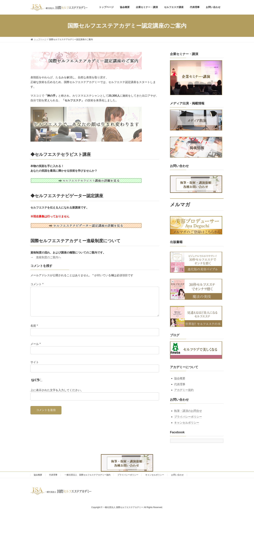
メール (35, 349)
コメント (36, 284)
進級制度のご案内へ (48, 257)
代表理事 (179, 384)
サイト (34, 367)
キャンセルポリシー (186, 422)
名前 (34, 331)
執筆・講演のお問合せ (188, 411)
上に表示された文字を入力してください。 (56, 395)
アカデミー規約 (184, 390)
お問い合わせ (177, 475)
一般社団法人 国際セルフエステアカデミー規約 (87, 475)
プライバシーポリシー (188, 416)
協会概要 (179, 378)
